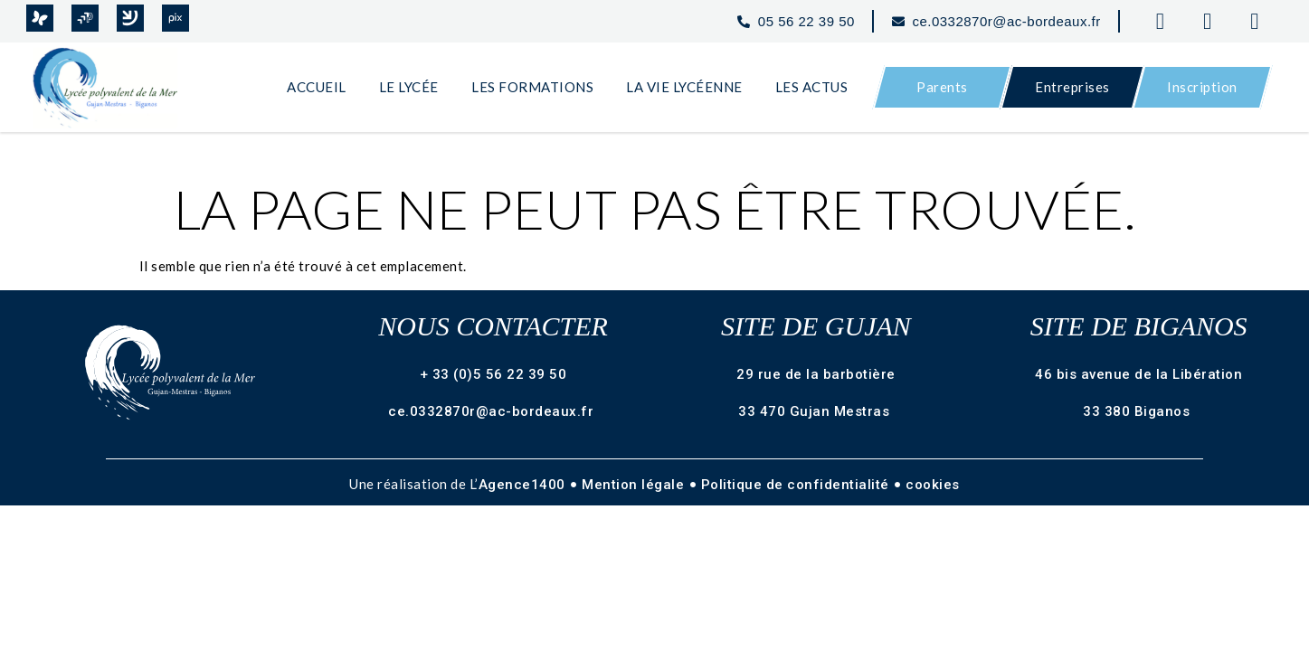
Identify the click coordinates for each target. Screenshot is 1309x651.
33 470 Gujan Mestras (816, 411)
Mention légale (635, 484)
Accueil (316, 87)
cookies (933, 484)
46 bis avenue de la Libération (1138, 374)
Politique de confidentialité (797, 484)
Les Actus (812, 87)
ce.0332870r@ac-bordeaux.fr (493, 411)
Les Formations (532, 87)
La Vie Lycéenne (684, 87)
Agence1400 (524, 484)
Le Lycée (409, 87)
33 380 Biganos (1138, 411)
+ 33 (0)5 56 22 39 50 (493, 374)
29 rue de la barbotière (816, 374)
